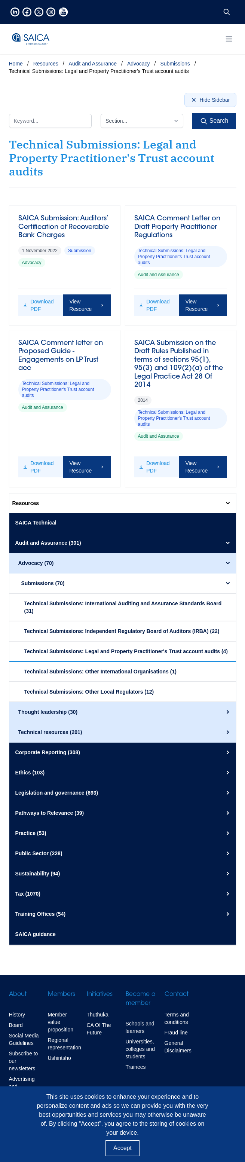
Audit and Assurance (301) (123, 543)
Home (16, 64)
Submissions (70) (126, 583)
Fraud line (176, 1033)
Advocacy (138, 64)
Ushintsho (59, 1058)
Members (61, 994)
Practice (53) (123, 833)
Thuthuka (97, 1015)
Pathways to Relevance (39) (123, 813)
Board (16, 1025)
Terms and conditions (177, 1018)
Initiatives (100, 994)
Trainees (136, 1067)
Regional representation (64, 1044)
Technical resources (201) (125, 732)
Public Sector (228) (123, 853)
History (17, 1015)
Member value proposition (61, 1022)
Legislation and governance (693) (123, 792)
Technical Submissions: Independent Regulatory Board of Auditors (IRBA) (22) (122, 631)
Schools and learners (140, 1027)
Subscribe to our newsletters (23, 1061)
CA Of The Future (99, 1029)
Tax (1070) (123, 894)
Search (214, 121)
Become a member (141, 998)
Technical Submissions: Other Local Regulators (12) (89, 692)
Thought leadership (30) (125, 712)
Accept (122, 1148)
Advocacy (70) (125, 563)
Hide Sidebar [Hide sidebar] (210, 100)
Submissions (175, 64)
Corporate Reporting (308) (123, 752)
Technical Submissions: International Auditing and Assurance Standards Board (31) (123, 607)
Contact (177, 994)
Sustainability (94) (123, 873)
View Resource (86, 305)
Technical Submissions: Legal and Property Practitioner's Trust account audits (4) (126, 651)
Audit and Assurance (93, 64)
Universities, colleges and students (140, 1049)
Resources (45, 64)
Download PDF (38, 305)
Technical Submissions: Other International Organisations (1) (100, 672)
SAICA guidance (35, 934)
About (18, 994)
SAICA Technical (35, 523)
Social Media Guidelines (24, 1039)
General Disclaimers (178, 1047)
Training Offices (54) (123, 914)
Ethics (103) (123, 772)
